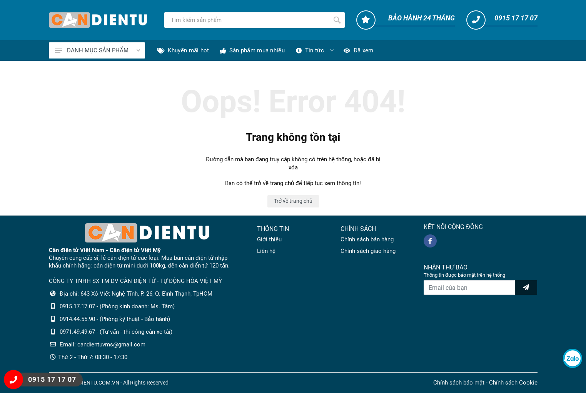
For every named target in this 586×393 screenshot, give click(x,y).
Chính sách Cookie (513, 382)
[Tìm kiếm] (246, 20)
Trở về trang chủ (293, 201)
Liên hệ (266, 251)
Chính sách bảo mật (458, 382)
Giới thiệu (269, 239)
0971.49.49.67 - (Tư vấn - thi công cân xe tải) (116, 331)
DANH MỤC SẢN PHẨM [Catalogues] (97, 50)
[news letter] (526, 287)
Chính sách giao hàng (368, 251)
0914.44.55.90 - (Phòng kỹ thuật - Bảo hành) (115, 319)
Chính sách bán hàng (367, 239)
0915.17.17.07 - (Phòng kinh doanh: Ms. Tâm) (117, 306)
